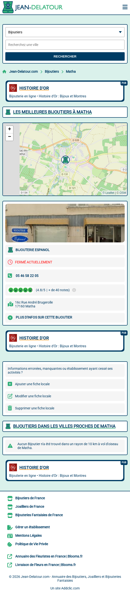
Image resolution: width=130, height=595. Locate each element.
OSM (123, 193)
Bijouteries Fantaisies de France (39, 515)
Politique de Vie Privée (31, 544)
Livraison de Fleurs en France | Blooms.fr (45, 565)
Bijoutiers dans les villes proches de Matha (64, 426)
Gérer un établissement (32, 527)
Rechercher (65, 56)
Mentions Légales (28, 535)
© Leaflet (108, 193)
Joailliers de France (29, 506)
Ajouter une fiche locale (32, 384)
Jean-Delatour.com (23, 71)
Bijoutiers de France (30, 498)
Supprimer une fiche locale (34, 408)
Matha (71, 71)
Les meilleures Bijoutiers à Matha (52, 112)
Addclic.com (70, 588)
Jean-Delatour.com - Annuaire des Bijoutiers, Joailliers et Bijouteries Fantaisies (71, 578)
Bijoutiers (52, 71)
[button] (65, 159)
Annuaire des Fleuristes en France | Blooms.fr (49, 556)
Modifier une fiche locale (33, 396)
